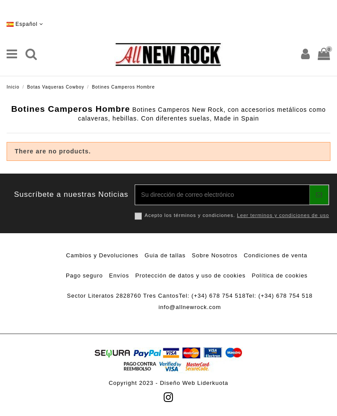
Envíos (119, 275)
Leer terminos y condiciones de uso (283, 215)
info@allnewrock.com (189, 307)
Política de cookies (280, 275)
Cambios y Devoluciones (102, 255)
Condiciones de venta (275, 255)
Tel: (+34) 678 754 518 (212, 295)
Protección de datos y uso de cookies (190, 275)
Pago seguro (84, 275)
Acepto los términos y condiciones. (237, 215)
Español (25, 24)
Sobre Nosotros (214, 255)
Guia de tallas (165, 255)
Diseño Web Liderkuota (194, 383)
